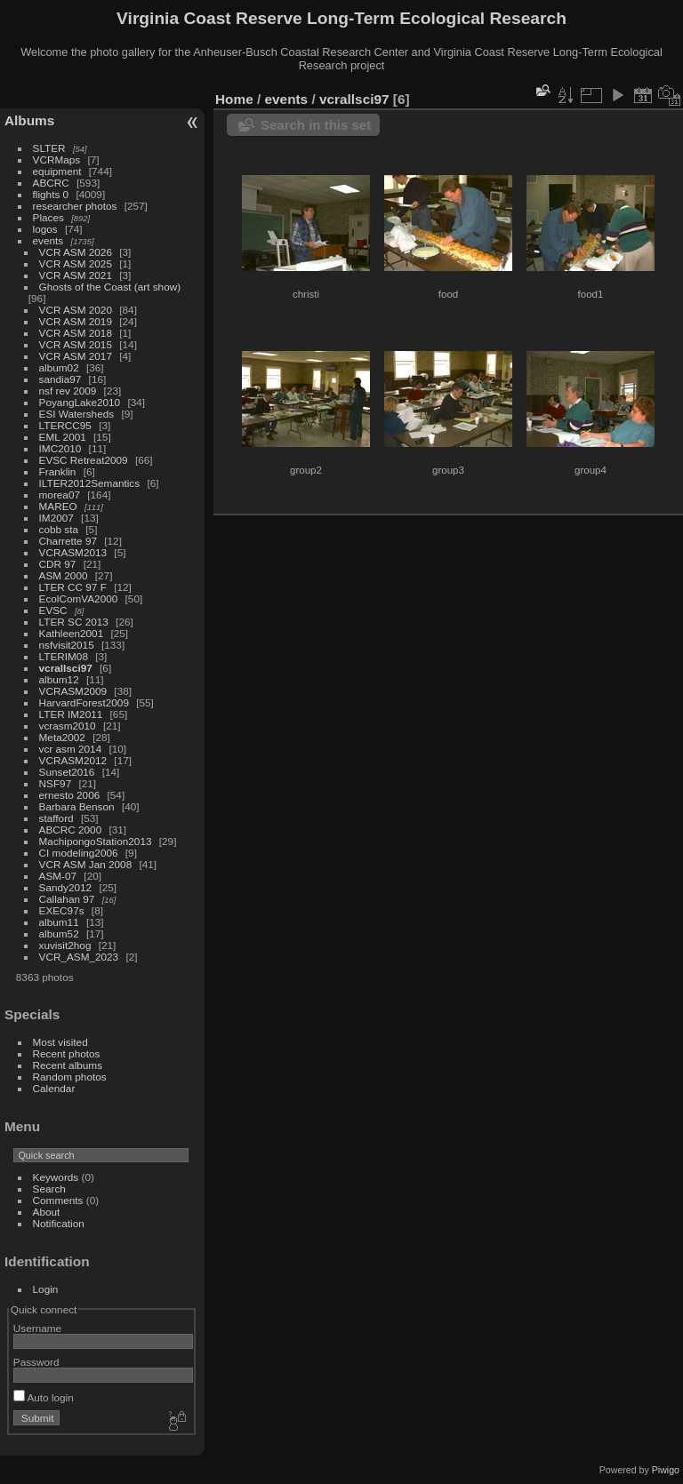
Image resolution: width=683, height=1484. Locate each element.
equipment (57, 171)
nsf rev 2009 (68, 390)
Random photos (70, 1076)
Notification (58, 1223)
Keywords (56, 1177)
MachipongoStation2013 (95, 841)
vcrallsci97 (65, 668)
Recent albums (67, 1065)
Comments (58, 1200)
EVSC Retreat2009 (83, 460)
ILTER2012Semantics (90, 483)
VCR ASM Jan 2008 (86, 864)
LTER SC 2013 (73, 621)
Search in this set (316, 124)
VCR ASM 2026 (75, 252)
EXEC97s (61, 910)
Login (46, 1289)
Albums (29, 120)
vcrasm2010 (67, 725)
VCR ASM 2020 (75, 309)
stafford (56, 818)
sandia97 (60, 379)
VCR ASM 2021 (75, 275)
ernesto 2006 (69, 795)
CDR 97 (57, 564)
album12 (59, 679)
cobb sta (58, 529)
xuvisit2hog (65, 945)
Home (234, 99)
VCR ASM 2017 (75, 356)
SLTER (49, 148)
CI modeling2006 (78, 852)
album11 (59, 922)
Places (48, 217)
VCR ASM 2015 (75, 344)
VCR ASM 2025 (75, 263)
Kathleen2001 (71, 633)
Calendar (54, 1088)
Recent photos (66, 1053)
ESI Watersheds (77, 413)
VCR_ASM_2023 (79, 956)
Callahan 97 (67, 899)
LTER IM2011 (71, 714)
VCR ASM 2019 (75, 321)
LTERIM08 (63, 656)
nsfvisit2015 (66, 644)
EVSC (53, 610)
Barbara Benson (77, 806)
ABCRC (51, 182)
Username (37, 1328)
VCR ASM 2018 (75, 333)
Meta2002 (62, 737)
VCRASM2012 (73, 760)
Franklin (57, 471)
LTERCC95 (65, 425)
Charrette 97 (68, 541)
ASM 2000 (63, 575)
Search (49, 1188)
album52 (59, 933)
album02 (59, 367)
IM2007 (56, 517)
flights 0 (51, 194)
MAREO (58, 506)
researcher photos (75, 205)
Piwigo (665, 1469)
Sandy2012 (65, 887)
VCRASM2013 (73, 552)
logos (45, 229)
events (48, 240)
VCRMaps (57, 159)
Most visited (60, 1042)
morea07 (59, 494)
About (46, 1211)
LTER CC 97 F (73, 587)
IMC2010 (60, 448)
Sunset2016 (67, 772)
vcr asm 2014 (70, 748)
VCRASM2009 (73, 691)
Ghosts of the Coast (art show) (110, 286)
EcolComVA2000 (78, 598)
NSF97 (55, 783)
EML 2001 (62, 437)
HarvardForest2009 (84, 702)
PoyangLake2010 (80, 402)
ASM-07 (58, 876)
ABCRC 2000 (70, 829)
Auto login (43, 1397)
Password (36, 1362)
